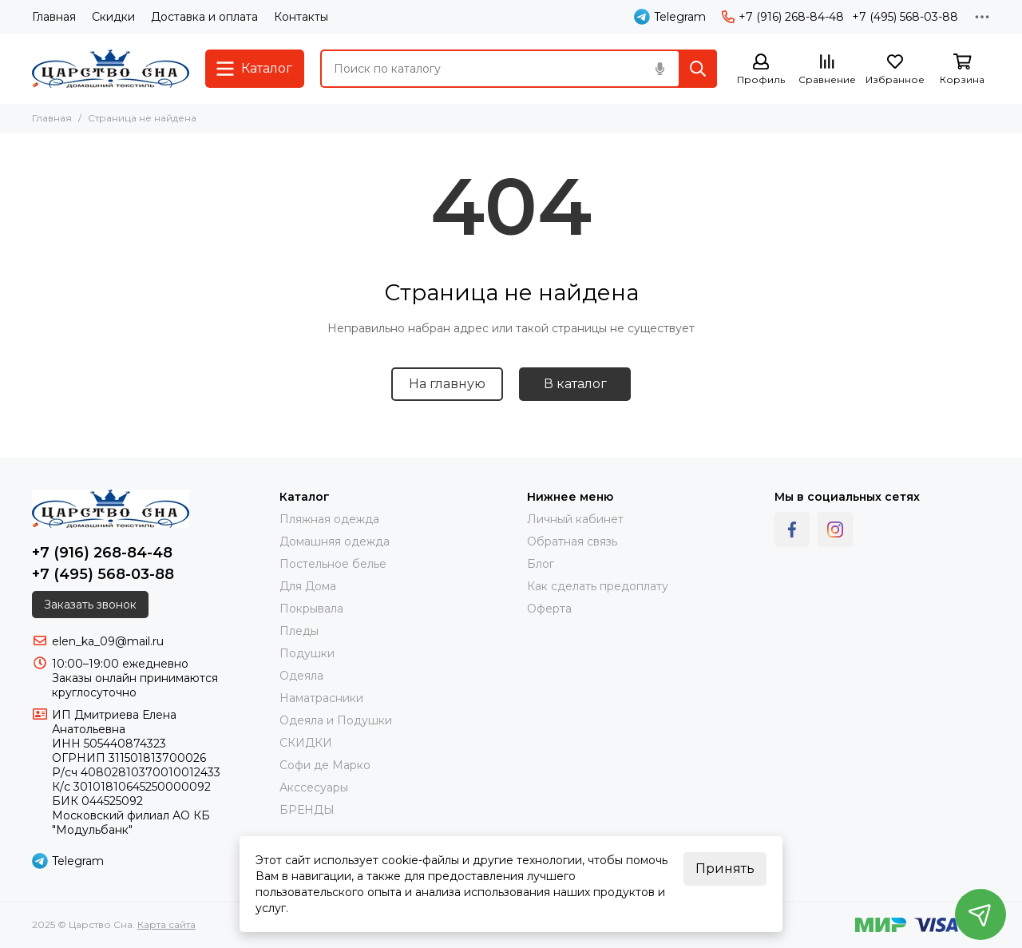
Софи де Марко (324, 765)
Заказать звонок (90, 604)
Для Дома (307, 586)
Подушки (307, 653)
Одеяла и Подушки (335, 720)
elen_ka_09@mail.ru (108, 641)
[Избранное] (895, 70)
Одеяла (301, 675)
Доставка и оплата (204, 17)
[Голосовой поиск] (659, 69)
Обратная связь (572, 541)
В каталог (575, 383)
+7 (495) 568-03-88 (905, 17)
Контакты (301, 17)
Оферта (549, 608)
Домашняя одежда (334, 541)
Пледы (299, 631)
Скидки (113, 17)
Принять (725, 868)
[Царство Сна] (110, 69)
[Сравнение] (827, 70)
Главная (54, 17)
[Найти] (698, 69)
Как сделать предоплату (597, 586)
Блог (540, 564)
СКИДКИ (305, 743)
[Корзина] (962, 70)
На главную (447, 383)
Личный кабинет (575, 519)
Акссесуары (313, 787)
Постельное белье (332, 564)
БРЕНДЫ (307, 810)
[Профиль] (761, 70)
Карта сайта (166, 924)
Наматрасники (321, 698)
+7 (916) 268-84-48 (783, 17)
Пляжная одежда (329, 519)
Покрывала (311, 608)
